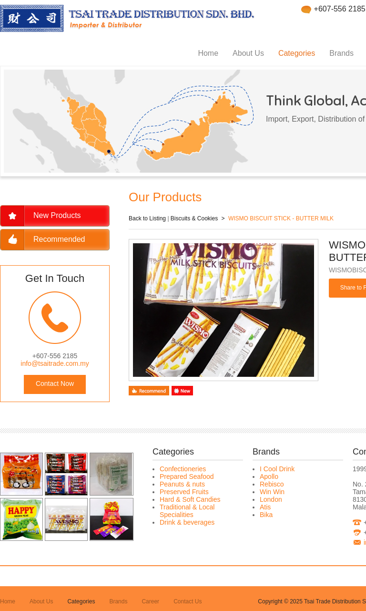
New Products (57, 215)
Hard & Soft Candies (190, 499)
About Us (248, 53)
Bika (266, 514)
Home (208, 53)
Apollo (269, 476)
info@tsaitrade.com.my (54, 363)
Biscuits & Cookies (194, 218)
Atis (265, 507)
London (271, 499)
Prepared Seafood (187, 476)
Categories (296, 53)
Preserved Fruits (184, 492)
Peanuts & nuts (182, 484)
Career (150, 601)
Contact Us (187, 601)
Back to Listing (147, 218)
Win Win (272, 492)
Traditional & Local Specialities (187, 510)
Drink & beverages (187, 522)
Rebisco (272, 484)
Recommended (59, 239)
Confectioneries (183, 469)
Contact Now (55, 383)
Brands (341, 53)
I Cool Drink (277, 469)
